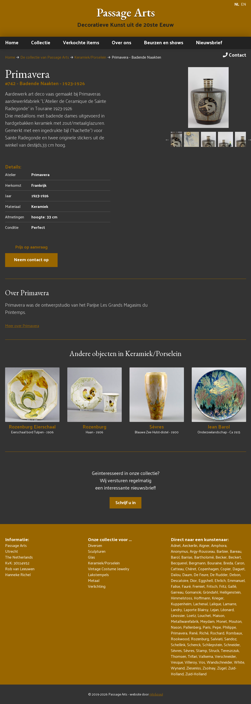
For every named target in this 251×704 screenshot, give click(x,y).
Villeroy (191, 662)
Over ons (121, 42)
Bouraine (214, 562)
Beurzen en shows (163, 42)
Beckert (234, 557)
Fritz (222, 586)
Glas (91, 557)
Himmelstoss (181, 597)
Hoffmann (202, 597)
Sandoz (230, 638)
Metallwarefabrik (185, 621)
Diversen (95, 545)
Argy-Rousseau (202, 551)
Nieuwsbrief (209, 42)
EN (243, 4)
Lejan (214, 609)
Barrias (186, 557)
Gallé (232, 586)
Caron (239, 562)
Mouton (235, 621)
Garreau (177, 592)
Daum (187, 574)
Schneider (232, 644)
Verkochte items (81, 42)
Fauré (186, 586)
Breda (228, 562)
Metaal (93, 580)
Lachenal (200, 603)
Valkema (206, 656)
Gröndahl (210, 592)
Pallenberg (192, 627)
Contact (234, 54)
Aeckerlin (189, 545)
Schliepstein (212, 644)
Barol (175, 557)
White (239, 662)
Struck (214, 650)
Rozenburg (200, 638)
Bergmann (197, 562)
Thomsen (178, 656)
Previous (167, 139)
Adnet (176, 545)
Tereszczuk (230, 650)
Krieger (218, 597)
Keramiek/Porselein (90, 57)
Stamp (201, 650)
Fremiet (198, 586)
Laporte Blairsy (196, 609)
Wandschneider (219, 662)
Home (11, 42)
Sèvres (176, 650)
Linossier (178, 615)
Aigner (204, 545)
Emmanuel (236, 580)
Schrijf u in (125, 502)
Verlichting (96, 586)
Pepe (216, 627)
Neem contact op (31, 259)
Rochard (217, 632)
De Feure (201, 574)
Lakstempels (98, 575)
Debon (234, 574)
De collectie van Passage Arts (44, 57)
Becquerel (179, 562)
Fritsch (212, 586)
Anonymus (179, 551)
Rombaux (234, 632)
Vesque (177, 662)
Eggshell (206, 580)
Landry (176, 609)
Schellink (178, 644)
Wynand (178, 667)
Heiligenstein (230, 592)
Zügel (221, 667)
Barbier (222, 551)
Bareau (235, 551)
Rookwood (180, 638)
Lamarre (229, 603)
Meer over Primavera (22, 325)
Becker (221, 557)
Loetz (191, 615)
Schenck (194, 644)
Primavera (179, 632)
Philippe (229, 627)
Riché (203, 632)
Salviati (217, 638)
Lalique (215, 603)
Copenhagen (208, 568)
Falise (175, 586)
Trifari (192, 656)
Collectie (40, 42)
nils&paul (156, 694)
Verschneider (225, 656)
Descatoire (179, 580)
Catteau (177, 568)
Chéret (190, 568)
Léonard (227, 609)
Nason (176, 627)
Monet (221, 621)
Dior (193, 580)
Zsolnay (209, 667)
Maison (218, 615)
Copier (225, 568)
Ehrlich (220, 580)
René (193, 632)
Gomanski (193, 592)
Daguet (239, 568)
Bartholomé (204, 557)
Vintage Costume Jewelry (108, 569)
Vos (202, 662)
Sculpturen (96, 551)
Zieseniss (193, 667)
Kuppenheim (181, 603)
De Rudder (219, 574)
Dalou (176, 574)
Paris (207, 627)
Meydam (207, 621)
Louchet (204, 615)
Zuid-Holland (196, 673)
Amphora (218, 545)
